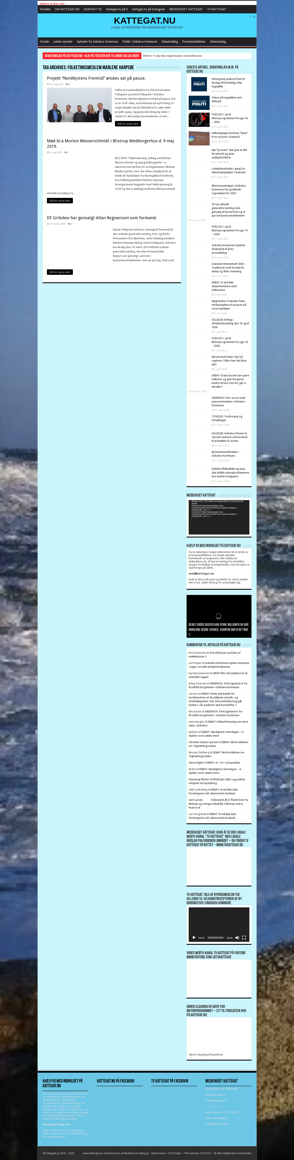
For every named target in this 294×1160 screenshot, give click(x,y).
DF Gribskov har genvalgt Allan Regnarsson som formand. (102, 217)
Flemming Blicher (199, 779)
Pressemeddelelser (194, 41)
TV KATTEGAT (216, 9)
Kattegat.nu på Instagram (148, 9)
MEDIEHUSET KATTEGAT (186, 9)
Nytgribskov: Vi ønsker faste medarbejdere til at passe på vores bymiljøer (229, 304)
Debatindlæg (169, 41)
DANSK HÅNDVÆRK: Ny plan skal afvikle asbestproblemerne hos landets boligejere (230, 472)
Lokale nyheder (63, 41)
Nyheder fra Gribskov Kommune (97, 41)
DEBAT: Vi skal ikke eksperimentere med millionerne (172, 55)
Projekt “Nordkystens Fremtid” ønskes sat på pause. (96, 78)
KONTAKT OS (93, 9)
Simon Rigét (196, 762)
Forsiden (45, 9)
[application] (219, 517)
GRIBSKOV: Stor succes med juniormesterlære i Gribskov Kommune (228, 401)
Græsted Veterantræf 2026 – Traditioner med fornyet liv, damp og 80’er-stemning (229, 267)
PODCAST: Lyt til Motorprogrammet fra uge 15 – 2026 (230, 230)
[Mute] (237, 938)
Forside (44, 41)
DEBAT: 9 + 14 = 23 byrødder (223, 762)
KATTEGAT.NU (145, 20)
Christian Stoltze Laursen (203, 742)
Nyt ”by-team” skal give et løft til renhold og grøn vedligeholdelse (229, 153)
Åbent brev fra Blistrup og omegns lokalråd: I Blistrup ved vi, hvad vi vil (219, 803)
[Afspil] (194, 938)
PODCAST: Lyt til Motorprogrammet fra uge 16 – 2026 (230, 118)
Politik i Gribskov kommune (139, 41)
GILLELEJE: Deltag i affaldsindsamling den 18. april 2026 (230, 323)
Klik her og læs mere (128, 123)
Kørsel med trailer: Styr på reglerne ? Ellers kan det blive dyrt (229, 360)
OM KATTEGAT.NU (67, 9)
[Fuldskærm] (244, 938)
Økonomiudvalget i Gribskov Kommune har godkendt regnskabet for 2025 (229, 189)
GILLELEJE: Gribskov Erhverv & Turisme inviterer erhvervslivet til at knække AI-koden (230, 437)
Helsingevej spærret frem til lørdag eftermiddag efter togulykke (228, 82)
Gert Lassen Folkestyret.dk (208, 799)
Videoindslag (218, 41)
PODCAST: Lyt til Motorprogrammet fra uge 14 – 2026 (230, 342)
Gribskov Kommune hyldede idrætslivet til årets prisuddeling (228, 249)
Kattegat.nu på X (117, 9)
